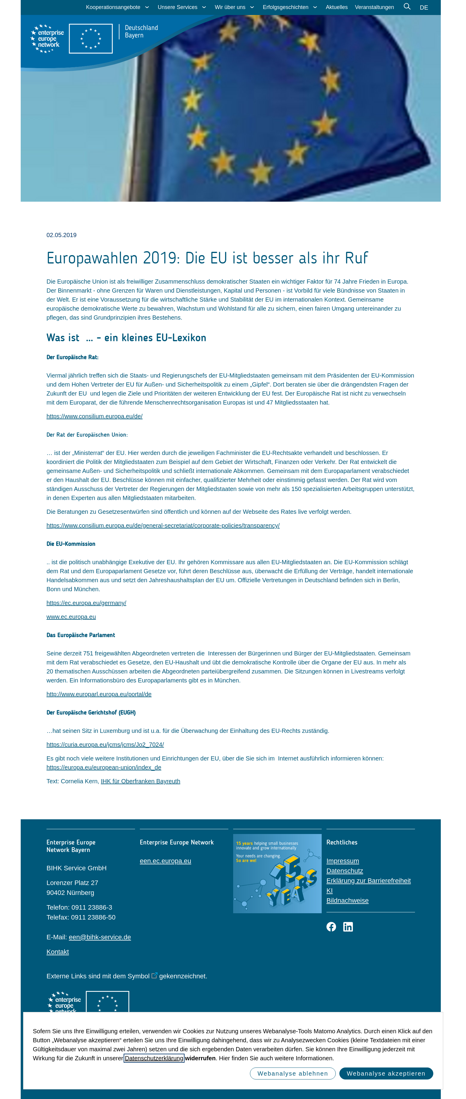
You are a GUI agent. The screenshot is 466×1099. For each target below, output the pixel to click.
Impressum (342, 861)
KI (329, 890)
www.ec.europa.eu (71, 616)
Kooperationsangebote (113, 7)
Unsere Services (177, 7)
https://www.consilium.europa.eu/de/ (95, 416)
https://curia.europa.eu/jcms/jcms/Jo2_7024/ (105, 744)
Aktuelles (337, 7)
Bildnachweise (347, 900)
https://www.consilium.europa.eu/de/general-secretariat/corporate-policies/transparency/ (163, 525)
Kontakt (58, 952)
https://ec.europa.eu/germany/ (86, 603)
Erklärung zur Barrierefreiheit (368, 880)
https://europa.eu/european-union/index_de (104, 767)
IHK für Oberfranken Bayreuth (140, 781)
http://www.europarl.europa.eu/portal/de (99, 694)
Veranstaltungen (374, 7)
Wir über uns (230, 7)
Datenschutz (344, 871)
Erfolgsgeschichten (285, 7)
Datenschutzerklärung (154, 1058)
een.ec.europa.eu (165, 861)
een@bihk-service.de (100, 937)
